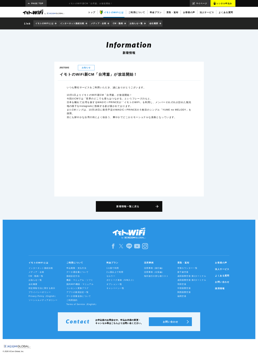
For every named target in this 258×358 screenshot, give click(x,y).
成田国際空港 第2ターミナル (191, 280)
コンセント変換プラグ (77, 288)
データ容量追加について (78, 296)
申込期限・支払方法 (76, 268)
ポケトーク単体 (120, 280)
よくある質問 (222, 275)
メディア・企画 (98, 23)
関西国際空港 (184, 292)
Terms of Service (82, 304)
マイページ (201, 3)
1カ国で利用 (112, 268)
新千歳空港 (183, 272)
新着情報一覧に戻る (127, 206)
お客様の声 (221, 262)
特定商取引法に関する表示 (42, 288)
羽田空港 (181, 284)
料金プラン (112, 262)
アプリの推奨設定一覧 (77, 292)
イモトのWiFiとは (44, 23)
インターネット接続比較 (72, 23)
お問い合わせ (222, 282)
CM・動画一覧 (36, 276)
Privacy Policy (43, 296)
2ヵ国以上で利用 (114, 272)
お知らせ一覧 (136, 23)
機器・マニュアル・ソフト (79, 280)
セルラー (110, 276)
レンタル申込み (224, 3)
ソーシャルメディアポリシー (43, 300)
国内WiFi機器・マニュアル (80, 284)
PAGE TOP (37, 3)
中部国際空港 (184, 288)
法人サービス (222, 269)
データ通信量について (77, 272)
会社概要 (153, 23)
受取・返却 (183, 262)
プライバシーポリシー (40, 292)
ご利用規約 (72, 300)
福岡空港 (181, 296)
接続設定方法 (73, 276)
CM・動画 (118, 23)
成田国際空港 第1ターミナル (191, 276)
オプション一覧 (114, 284)
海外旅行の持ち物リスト (156, 276)
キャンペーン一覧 (115, 288)
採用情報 (220, 288)
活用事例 (149, 262)
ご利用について (74, 262)
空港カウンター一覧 (187, 268)
